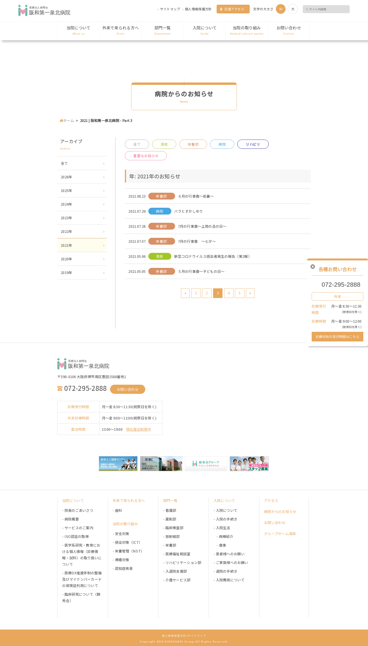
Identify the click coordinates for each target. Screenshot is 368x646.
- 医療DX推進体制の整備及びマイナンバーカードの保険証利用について (82, 579)
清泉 (164, 144)
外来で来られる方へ (120, 30)
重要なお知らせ (145, 155)
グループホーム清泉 (280, 533)
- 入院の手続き (225, 519)
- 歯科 (117, 510)
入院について (205, 30)
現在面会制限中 (138, 429)
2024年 (66, 204)
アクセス (271, 500)
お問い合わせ (288, 30)
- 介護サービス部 (177, 579)
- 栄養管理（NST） (128, 550)
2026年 (66, 176)
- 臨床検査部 (173, 527)
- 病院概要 (70, 519)
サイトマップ (170, 9)
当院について (78, 30)
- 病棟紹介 (223, 536)
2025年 (66, 190)
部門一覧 (163, 30)
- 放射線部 (171, 536)
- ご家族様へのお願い (231, 562)
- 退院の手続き (225, 571)
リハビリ (253, 144)
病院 (222, 144)
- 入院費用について (229, 579)
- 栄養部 (169, 545)
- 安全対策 (121, 533)
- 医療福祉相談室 (177, 553)
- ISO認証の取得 (75, 536)
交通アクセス (234, 9)
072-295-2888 (341, 284)
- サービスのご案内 (77, 527)
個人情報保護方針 (198, 9)
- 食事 (220, 545)
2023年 (66, 217)
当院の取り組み (247, 30)
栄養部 (193, 144)
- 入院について (225, 510)
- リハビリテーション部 (182, 562)
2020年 (66, 258)
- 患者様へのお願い (229, 553)
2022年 (66, 231)
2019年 (66, 272)
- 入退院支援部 (175, 571)
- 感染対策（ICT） (127, 542)
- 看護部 (169, 510)
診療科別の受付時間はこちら (337, 336)
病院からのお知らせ (280, 511)
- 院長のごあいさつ (77, 510)
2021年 (66, 245)
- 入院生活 (222, 527)
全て (137, 144)
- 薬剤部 (169, 519)
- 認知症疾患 (123, 568)
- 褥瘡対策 (121, 559)
